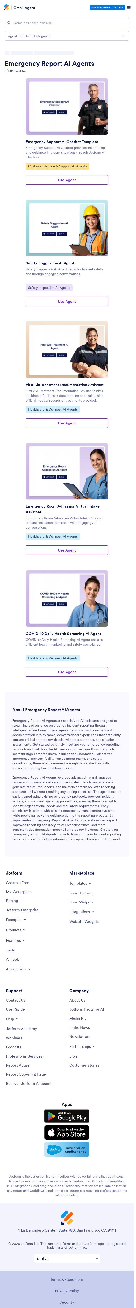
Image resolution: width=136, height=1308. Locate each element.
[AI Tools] (12, 959)
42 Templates (17, 71)
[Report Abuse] (18, 1065)
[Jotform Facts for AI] (86, 1009)
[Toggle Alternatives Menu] (18, 969)
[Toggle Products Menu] (16, 930)
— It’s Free (107, 7)
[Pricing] (12, 900)
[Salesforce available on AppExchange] (67, 1148)
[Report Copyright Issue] (26, 1074)
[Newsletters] (79, 1036)
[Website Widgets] (84, 921)
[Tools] (10, 950)
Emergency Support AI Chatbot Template (62, 141)
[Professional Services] (24, 1056)
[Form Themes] (81, 892)
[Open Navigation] (129, 7)
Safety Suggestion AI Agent (50, 263)
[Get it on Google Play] (67, 1116)
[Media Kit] (77, 1018)
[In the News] (79, 1027)
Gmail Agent (24, 7)
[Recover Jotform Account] (28, 1083)
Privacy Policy (67, 1289)
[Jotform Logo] (7, 7)
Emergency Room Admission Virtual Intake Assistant (63, 509)
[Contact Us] (15, 1000)
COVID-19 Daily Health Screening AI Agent (63, 633)
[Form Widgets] (81, 901)
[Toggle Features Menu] (16, 940)
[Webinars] (14, 1037)
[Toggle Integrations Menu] (82, 911)
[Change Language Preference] (67, 1257)
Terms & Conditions (66, 1278)
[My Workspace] (19, 891)
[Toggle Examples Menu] (16, 919)
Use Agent (67, 180)
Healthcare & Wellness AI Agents (53, 409)
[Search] (9, 22)
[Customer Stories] (84, 1065)
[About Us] (77, 1000)
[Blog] (73, 1056)
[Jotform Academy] (21, 1028)
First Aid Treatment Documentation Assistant (65, 384)
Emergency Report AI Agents (49, 63)
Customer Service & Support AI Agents (57, 166)
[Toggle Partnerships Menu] (82, 1046)
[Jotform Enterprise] (22, 909)
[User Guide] (15, 1009)
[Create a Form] (18, 882)
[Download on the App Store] (67, 1132)
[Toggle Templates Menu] (80, 883)
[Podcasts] (13, 1046)
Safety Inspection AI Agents (49, 287)
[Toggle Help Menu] (12, 1019)
